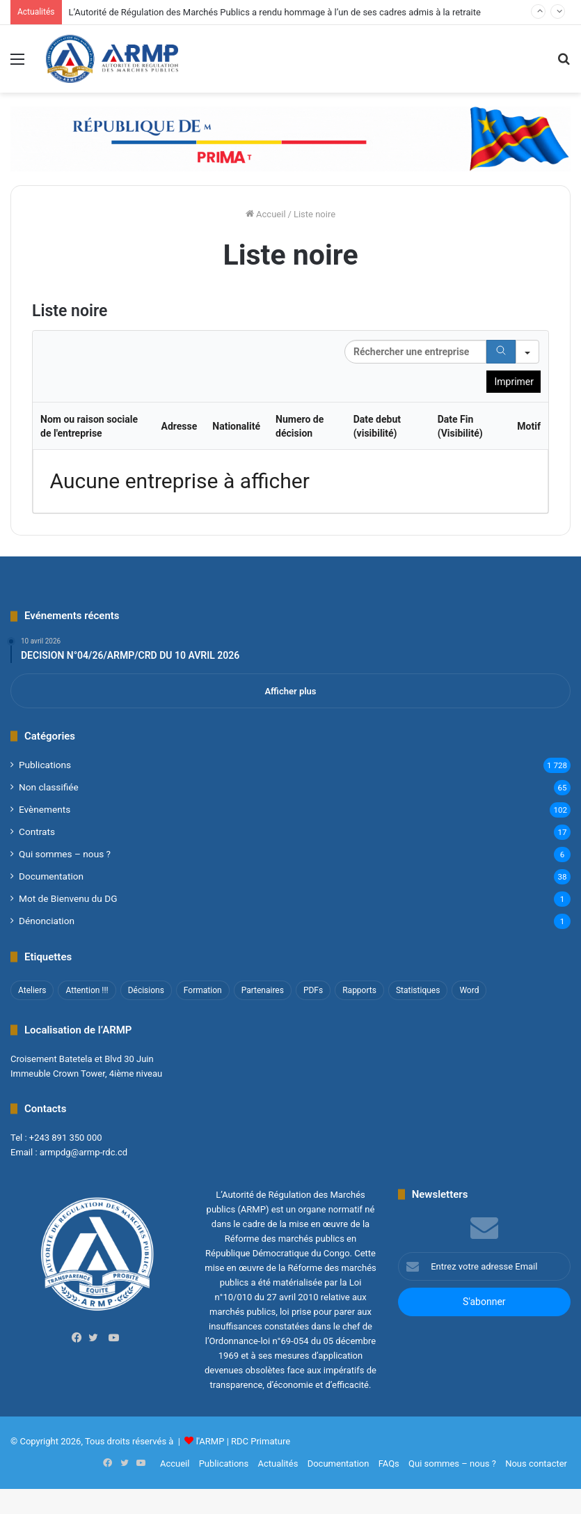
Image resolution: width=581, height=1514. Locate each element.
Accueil (266, 214)
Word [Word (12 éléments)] (469, 990)
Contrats (37, 831)
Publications (45, 764)
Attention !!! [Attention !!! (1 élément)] (86, 990)
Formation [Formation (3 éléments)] (203, 990)
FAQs (389, 1463)
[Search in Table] (415, 352)
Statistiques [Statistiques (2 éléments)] (418, 990)
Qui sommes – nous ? (65, 853)
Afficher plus (290, 691)
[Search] (501, 352)
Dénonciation (46, 920)
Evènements (44, 809)
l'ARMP (210, 1441)
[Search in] (527, 352)
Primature (270, 1441)
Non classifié (49, 787)
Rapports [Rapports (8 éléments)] (359, 990)
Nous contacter (536, 1463)
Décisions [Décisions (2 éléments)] (146, 990)
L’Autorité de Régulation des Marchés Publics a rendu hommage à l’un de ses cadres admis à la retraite (275, 12)
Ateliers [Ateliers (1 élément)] (32, 990)
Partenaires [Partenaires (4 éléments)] (262, 990)
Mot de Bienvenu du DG (68, 898)
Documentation (51, 876)
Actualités (277, 1463)
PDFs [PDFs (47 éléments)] (313, 990)
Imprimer (514, 381)
